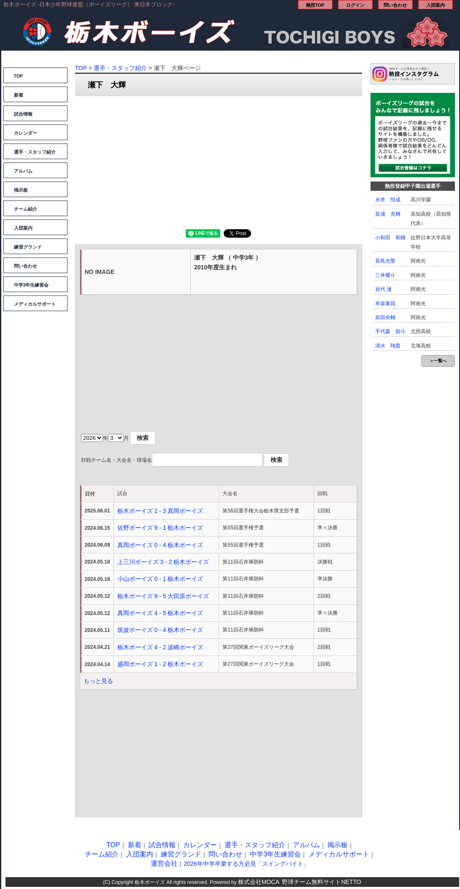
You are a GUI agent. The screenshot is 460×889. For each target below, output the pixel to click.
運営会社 (164, 863)
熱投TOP (315, 5)
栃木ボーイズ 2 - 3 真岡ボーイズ (160, 510)
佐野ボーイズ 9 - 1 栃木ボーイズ (160, 527)
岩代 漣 (383, 289)
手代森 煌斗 (390, 331)
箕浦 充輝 (387, 214)
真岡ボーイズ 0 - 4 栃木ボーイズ (160, 545)
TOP (18, 76)
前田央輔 (385, 317)
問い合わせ (395, 5)
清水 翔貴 (387, 346)
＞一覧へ (438, 360)
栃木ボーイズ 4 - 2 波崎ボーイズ (160, 647)
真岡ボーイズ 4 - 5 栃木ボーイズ (160, 613)
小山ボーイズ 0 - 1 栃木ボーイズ (160, 578)
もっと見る (98, 681)
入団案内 (435, 5)
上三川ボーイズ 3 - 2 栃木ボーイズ (163, 561)
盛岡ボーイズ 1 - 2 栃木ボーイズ (160, 664)
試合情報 (23, 114)
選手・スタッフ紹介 (35, 151)
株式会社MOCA (258, 881)
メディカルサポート (35, 303)
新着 (18, 95)
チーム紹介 (25, 208)
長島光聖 (385, 261)
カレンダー (25, 133)
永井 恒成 (387, 200)
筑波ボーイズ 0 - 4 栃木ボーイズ (160, 629)
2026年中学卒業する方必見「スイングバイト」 (246, 863)
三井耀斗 (385, 275)
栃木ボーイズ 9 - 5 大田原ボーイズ (163, 596)
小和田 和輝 (390, 238)
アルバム (23, 170)
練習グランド (28, 246)
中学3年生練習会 (31, 284)
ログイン (355, 5)
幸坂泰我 (385, 303)
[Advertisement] (218, 162)
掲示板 (21, 189)
